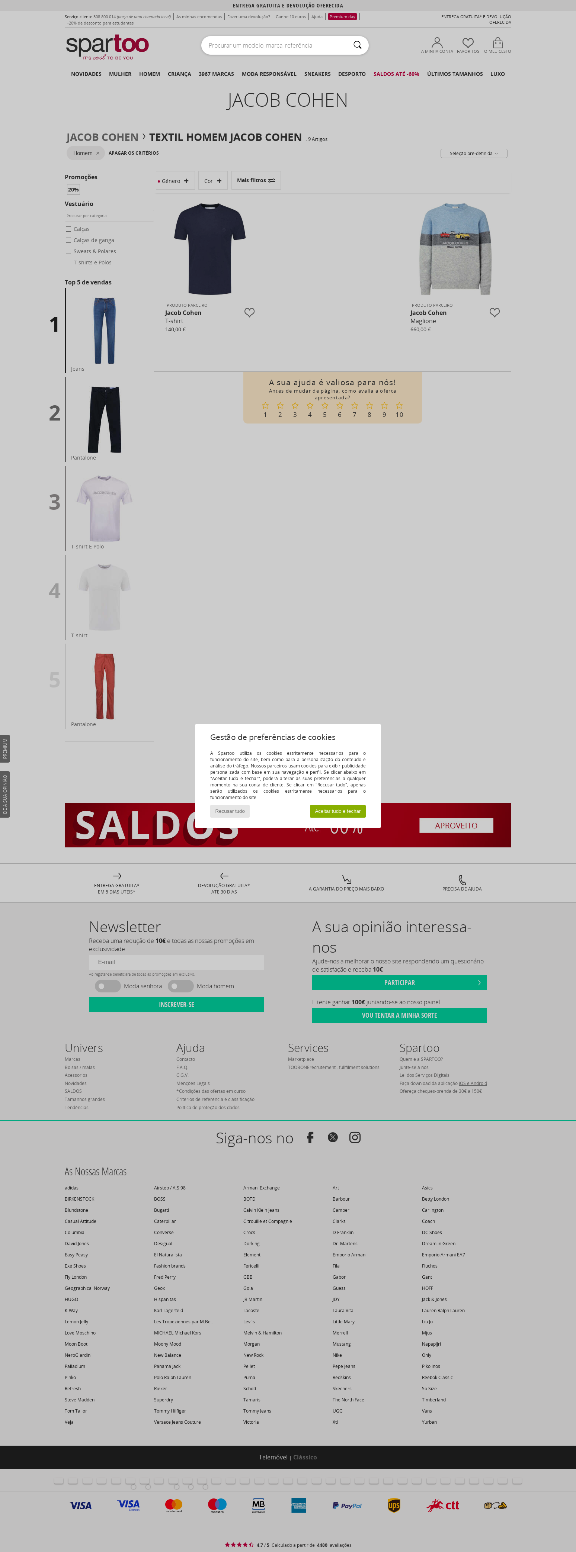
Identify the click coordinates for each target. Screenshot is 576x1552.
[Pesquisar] (357, 45)
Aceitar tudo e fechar (338, 811)
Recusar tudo (230, 811)
